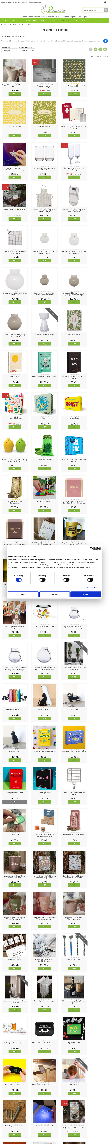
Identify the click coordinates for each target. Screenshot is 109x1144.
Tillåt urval (55, 594)
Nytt (6, 20)
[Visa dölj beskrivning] (105, 41)
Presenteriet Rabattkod (9, 1134)
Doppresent (5, 1140)
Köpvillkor (4, 1127)
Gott (101, 20)
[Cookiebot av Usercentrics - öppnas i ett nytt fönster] (91, 548)
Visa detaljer (92, 588)
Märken (51, 24)
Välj (95, 260)
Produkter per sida (25, 47)
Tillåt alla (85, 594)
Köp (13, 94)
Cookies (3, 1121)
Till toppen (54, 1113)
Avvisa (23, 594)
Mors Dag (16, 20)
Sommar (42, 20)
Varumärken (5, 1124)
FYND (60, 25)
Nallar (3, 1137)
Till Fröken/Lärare (30, 20)
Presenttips (66, 20)
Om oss (3, 1130)
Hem (77, 20)
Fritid (93, 20)
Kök (85, 20)
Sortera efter (5, 47)
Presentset (53, 20)
